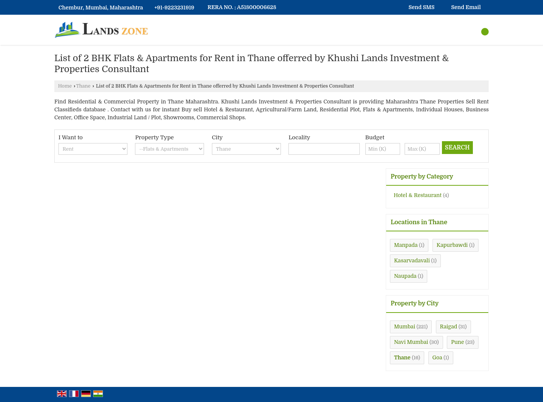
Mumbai (404, 326)
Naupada (405, 276)
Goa (437, 357)
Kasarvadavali (412, 260)
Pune (457, 342)
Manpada (405, 245)
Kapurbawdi (452, 245)
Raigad (448, 326)
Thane (83, 86)
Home (65, 86)
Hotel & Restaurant (418, 195)
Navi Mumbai (411, 342)
